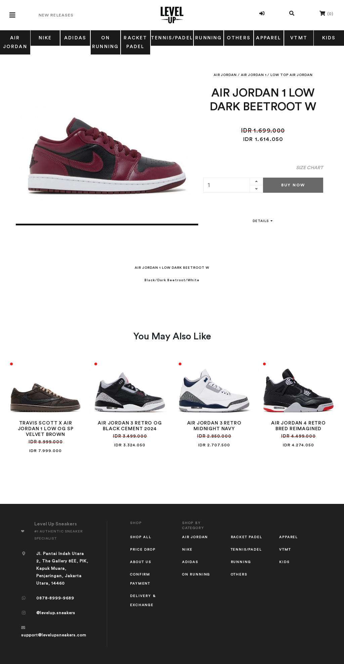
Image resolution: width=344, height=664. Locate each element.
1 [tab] (107, 224)
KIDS (284, 562)
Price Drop (142, 549)
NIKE (45, 38)
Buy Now (293, 185)
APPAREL (268, 38)
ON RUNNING (105, 42)
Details (263, 221)
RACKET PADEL (135, 42)
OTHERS (239, 38)
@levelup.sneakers (55, 613)
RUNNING (208, 38)
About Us (140, 562)
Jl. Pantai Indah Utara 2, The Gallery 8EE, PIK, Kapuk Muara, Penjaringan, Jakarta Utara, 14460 (62, 568)
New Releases (56, 15)
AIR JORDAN (15, 42)
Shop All (141, 537)
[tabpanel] (107, 136)
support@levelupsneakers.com (53, 635)
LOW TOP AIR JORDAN (291, 75)
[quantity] (226, 185)
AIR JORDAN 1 (254, 75)
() (326, 13)
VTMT (298, 38)
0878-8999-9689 (55, 598)
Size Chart (309, 167)
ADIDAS (75, 38)
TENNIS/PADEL (172, 38)
